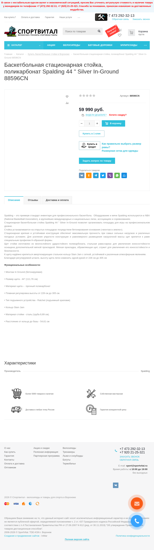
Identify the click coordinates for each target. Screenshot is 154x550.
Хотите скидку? (118, 115)
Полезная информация (45, 452)
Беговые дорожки (100, 45)
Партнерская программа (46, 455)
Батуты (66, 459)
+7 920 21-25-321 (132, 452)
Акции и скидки (41, 448)
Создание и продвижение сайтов (21, 535)
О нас (7, 448)
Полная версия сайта (77, 539)
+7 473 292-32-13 (120, 15)
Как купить (9, 452)
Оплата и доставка (14, 463)
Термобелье (69, 463)
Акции (51, 45)
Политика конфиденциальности (133, 535)
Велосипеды (71, 45)
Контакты (9, 459)
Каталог (17, 45)
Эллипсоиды (128, 45)
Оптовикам (10, 467)
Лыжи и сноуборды (73, 455)
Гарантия (9, 455)
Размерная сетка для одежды (120, 150)
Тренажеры (69, 452)
